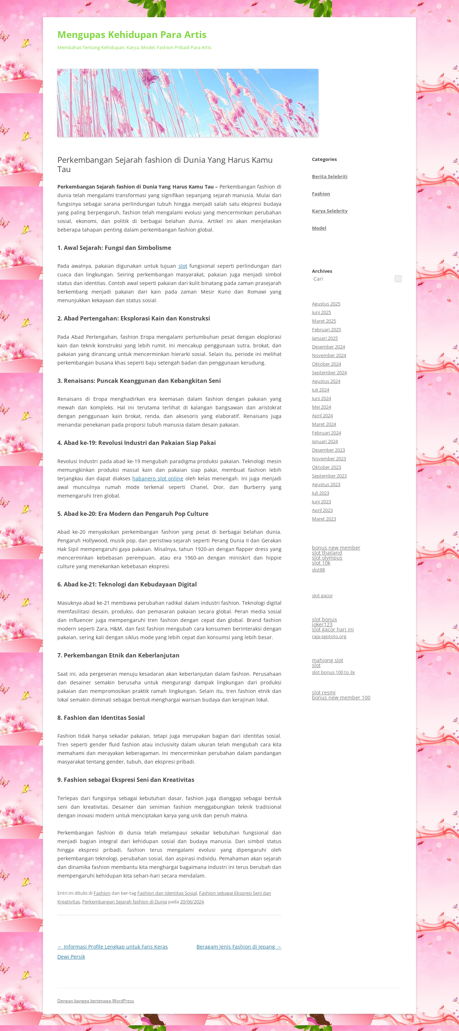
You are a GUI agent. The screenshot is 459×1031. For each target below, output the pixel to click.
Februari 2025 (326, 329)
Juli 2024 (320, 389)
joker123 (322, 624)
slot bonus (324, 619)
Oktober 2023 (326, 467)
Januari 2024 (325, 441)
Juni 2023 (321, 501)
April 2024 (322, 415)
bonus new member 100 (341, 697)
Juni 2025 (321, 312)
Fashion (102, 893)
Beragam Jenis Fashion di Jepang (239, 946)
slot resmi (324, 692)
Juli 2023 (320, 493)
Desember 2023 (328, 450)
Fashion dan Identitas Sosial (167, 893)
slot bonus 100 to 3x (333, 672)
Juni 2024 (321, 398)
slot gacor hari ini (333, 629)
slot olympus (327, 557)
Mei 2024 (321, 407)
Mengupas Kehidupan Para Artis (132, 34)
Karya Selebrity (329, 211)
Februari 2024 (326, 432)
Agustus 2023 (326, 484)
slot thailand (327, 552)
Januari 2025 (325, 338)
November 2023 (329, 458)
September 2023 (329, 475)
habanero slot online (157, 478)
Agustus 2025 (326, 303)
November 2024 (329, 355)
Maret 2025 (324, 321)
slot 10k (321, 562)
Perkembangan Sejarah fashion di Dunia (124, 901)
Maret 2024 (324, 424)
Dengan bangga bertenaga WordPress (95, 1001)
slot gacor (322, 595)
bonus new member (336, 547)
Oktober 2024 (326, 364)
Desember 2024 (328, 346)
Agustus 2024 (326, 381)
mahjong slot (327, 660)
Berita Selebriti (329, 176)
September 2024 (329, 372)
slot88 (318, 569)
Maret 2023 (324, 519)
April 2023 (322, 510)
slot (183, 265)
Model (319, 228)
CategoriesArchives (329, 215)
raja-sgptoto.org (329, 636)
